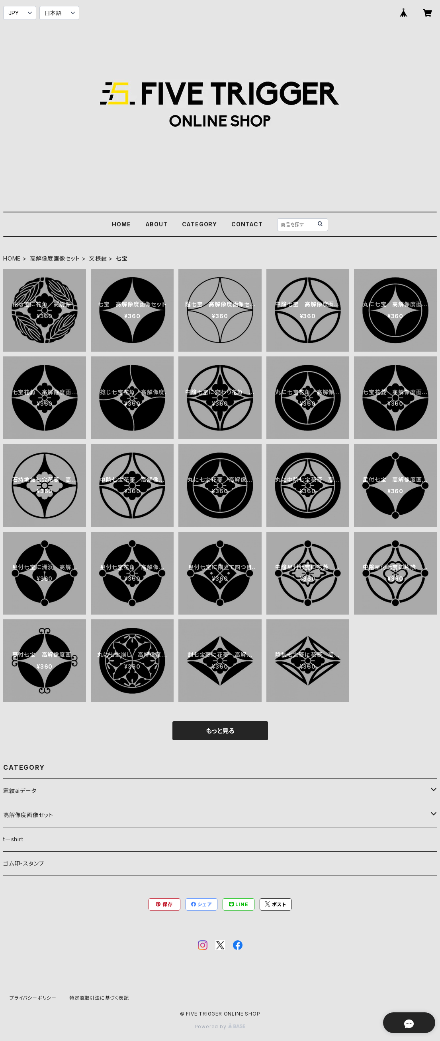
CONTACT (247, 224)
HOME (121, 224)
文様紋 (98, 258)
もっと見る (220, 731)
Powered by (220, 1026)
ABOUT (156, 224)
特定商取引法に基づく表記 (99, 998)
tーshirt (13, 839)
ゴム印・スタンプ (23, 863)
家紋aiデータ (20, 790)
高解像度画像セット (55, 258)
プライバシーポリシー (33, 998)
